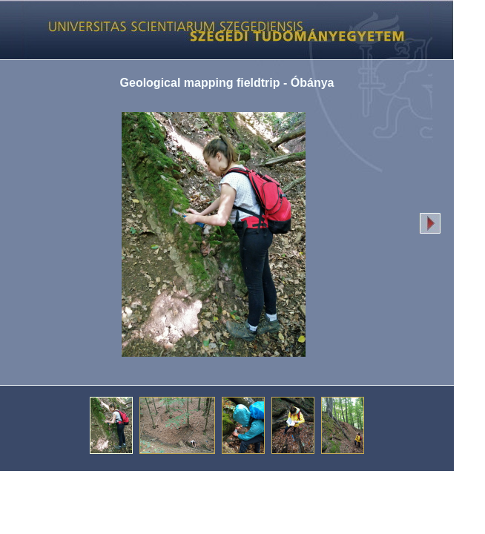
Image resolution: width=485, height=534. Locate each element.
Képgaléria (221, 29)
